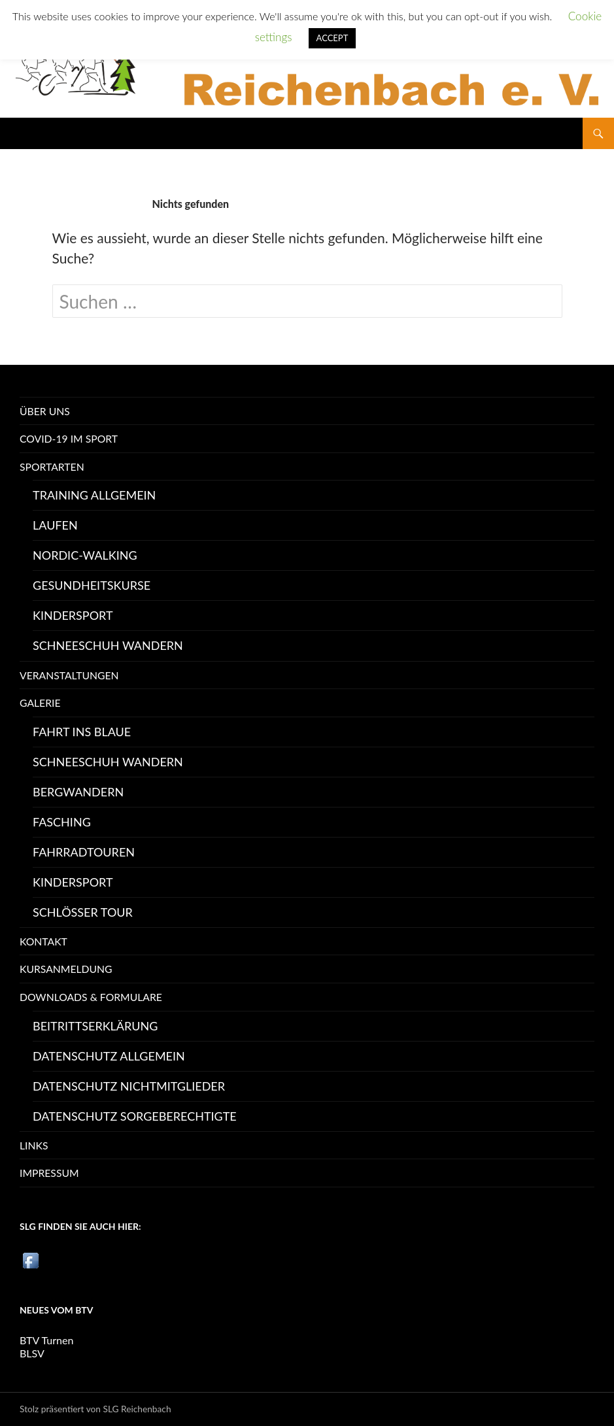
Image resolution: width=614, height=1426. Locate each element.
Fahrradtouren (84, 852)
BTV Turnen (46, 1340)
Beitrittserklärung (95, 1026)
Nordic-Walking (85, 555)
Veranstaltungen (69, 675)
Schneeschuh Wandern (108, 645)
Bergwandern (78, 792)
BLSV (32, 1353)
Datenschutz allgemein (109, 1056)
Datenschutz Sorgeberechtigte (135, 1116)
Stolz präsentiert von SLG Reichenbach (95, 1408)
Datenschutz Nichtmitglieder (129, 1086)
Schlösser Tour (83, 912)
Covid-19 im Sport (69, 438)
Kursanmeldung (66, 968)
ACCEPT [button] (332, 38)
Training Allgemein (94, 495)
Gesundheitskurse (91, 585)
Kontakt (43, 941)
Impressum (49, 1172)
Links (34, 1145)
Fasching (62, 822)
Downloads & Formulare (91, 997)
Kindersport (73, 615)
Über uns (45, 411)
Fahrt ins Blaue (82, 731)
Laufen (55, 525)
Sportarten (52, 466)
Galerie (40, 702)
